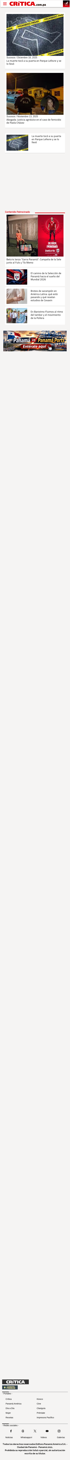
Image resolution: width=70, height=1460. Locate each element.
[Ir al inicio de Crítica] (28, 3)
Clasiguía (41, 1408)
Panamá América (13, 1404)
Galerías (61, 1437)
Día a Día (10, 1408)
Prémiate (41, 1413)
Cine (39, 1404)
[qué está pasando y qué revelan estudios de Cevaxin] (16, 296)
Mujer (8, 1413)
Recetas (9, 1417)
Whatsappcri (26, 1437)
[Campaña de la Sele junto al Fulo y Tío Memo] (35, 235)
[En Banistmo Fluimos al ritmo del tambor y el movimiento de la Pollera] (16, 315)
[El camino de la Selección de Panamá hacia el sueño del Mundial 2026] (16, 277)
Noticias (9, 1437)
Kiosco (40, 1399)
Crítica (9, 1399)
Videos (43, 1437)
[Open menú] (4, 4)
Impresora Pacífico (45, 1417)
